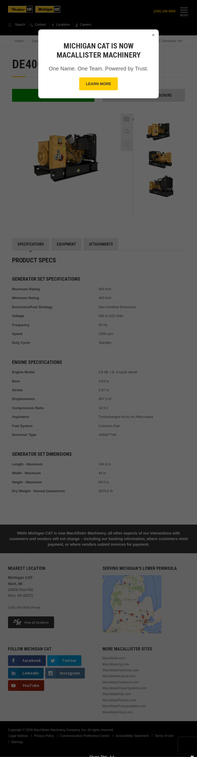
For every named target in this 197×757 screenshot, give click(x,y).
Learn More (98, 84)
